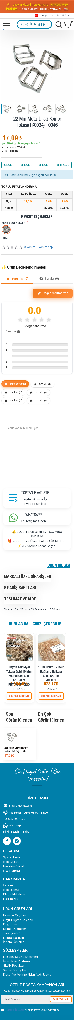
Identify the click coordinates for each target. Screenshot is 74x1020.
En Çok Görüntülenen (51, 717)
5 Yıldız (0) (42, 384)
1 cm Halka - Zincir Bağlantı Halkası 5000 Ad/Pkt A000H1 (51, 674)
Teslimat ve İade (20, 599)
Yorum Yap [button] (46, 247)
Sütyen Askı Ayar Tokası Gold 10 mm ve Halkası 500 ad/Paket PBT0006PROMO (19, 676)
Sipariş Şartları (20, 588)
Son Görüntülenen (19, 717)
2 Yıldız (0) (13, 400)
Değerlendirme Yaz (52, 293)
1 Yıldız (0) (38, 400)
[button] (19, 696)
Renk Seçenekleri (13, 223)
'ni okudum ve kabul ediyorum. (30, 1010)
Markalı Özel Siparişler (27, 577)
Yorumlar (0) (17, 279)
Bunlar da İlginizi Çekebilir (35, 624)
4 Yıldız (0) (13, 392)
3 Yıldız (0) (38, 392)
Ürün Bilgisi (58, 566)
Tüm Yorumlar (15, 383)
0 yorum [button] (29, 247)
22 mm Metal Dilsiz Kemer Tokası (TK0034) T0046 (16, 750)
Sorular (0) (49, 279)
